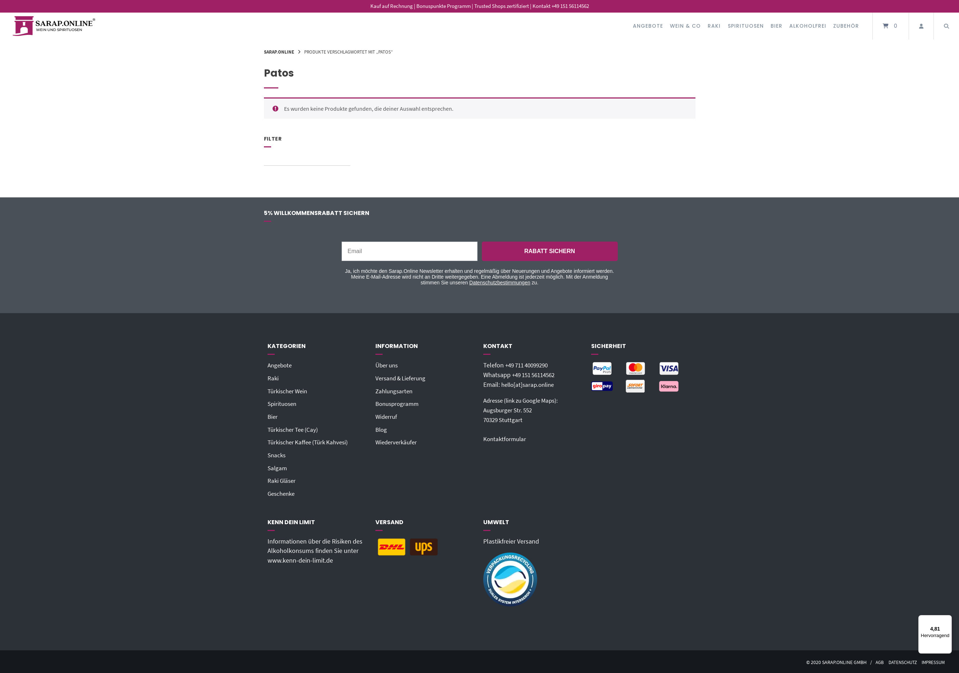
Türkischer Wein (289, 391)
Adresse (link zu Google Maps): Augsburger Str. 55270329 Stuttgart (524, 409)
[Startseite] (54, 26)
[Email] (410, 251)
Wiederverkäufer (397, 441)
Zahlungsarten (395, 391)
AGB (873, 661)
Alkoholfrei (807, 25)
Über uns (387, 365)
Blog (381, 428)
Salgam (278, 467)
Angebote (648, 25)
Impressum (932, 661)
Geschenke (282, 492)
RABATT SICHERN (549, 251)
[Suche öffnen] (946, 26)
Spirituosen (746, 25)
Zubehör (846, 25)
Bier (776, 25)
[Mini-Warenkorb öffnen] (891, 26)
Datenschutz (899, 661)
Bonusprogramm (398, 403)
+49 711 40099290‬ (529, 365)
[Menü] (947, 619)
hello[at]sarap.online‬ (529, 384)
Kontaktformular (506, 438)
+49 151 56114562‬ (536, 375)
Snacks (277, 454)
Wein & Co (685, 25)
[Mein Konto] (921, 26)
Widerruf (386, 416)
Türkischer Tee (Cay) (295, 428)
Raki (714, 25)
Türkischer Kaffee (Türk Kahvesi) (311, 441)
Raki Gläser (283, 479)
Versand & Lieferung (402, 378)
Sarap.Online (279, 52)
